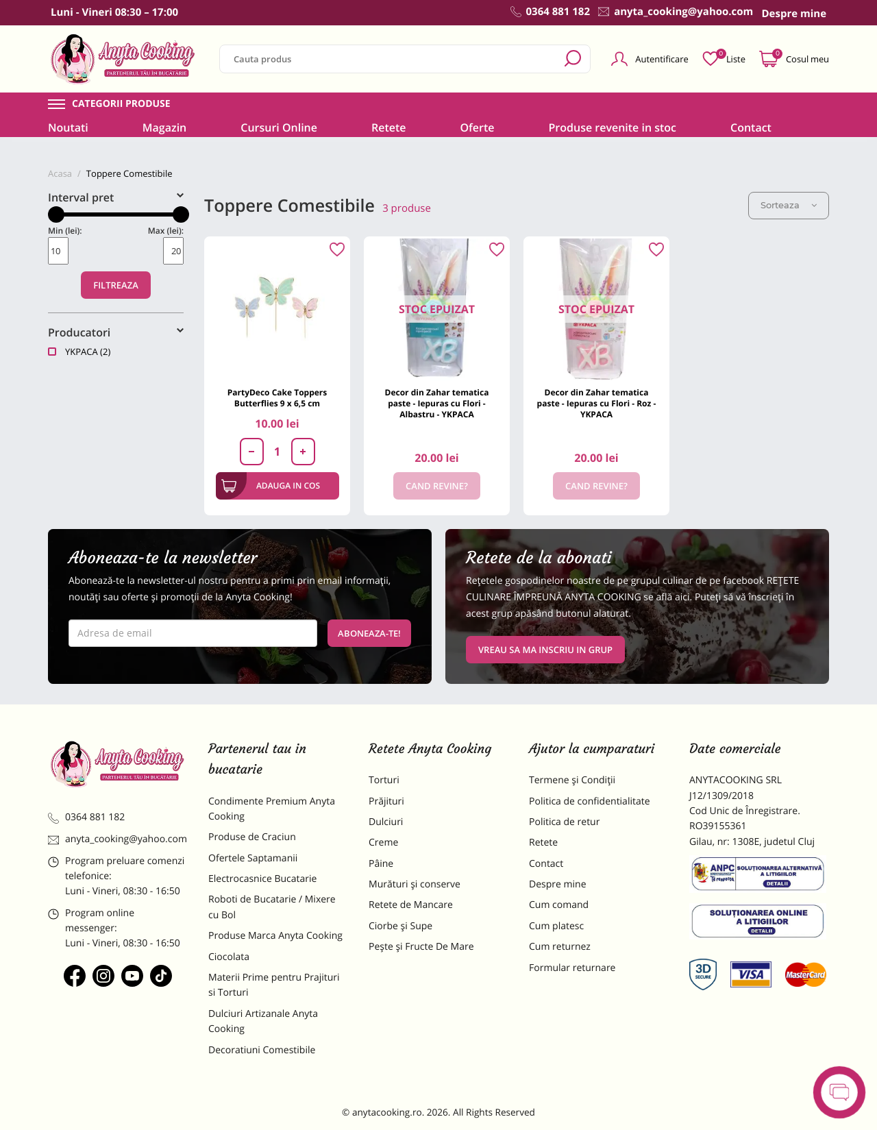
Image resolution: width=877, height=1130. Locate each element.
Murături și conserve (414, 884)
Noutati (68, 127)
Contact (750, 127)
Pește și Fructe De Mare (421, 946)
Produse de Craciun (252, 837)
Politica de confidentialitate (589, 801)
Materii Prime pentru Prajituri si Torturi (274, 985)
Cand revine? (437, 486)
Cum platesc (556, 926)
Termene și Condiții (572, 780)
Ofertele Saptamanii (252, 858)
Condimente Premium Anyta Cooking (271, 809)
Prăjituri (386, 801)
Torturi (384, 780)
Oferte (477, 127)
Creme (383, 842)
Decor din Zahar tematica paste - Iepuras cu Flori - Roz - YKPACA (596, 403)
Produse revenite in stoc (612, 127)
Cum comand (559, 904)
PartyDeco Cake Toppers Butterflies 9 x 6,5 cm (277, 397)
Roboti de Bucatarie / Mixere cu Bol (272, 907)
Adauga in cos (271, 485)
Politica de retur (564, 821)
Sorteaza (789, 204)
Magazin (165, 127)
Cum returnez (560, 946)
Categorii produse (121, 104)
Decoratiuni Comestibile (261, 1050)
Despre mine (557, 884)
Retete (388, 127)
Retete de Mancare (411, 904)
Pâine (381, 863)
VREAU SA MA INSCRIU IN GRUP (545, 649)
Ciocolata (228, 956)
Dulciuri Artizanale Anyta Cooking (263, 1021)
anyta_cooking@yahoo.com (117, 839)
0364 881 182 (86, 817)
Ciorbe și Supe (400, 926)
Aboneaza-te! (369, 633)
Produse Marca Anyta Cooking (275, 935)
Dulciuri (386, 821)
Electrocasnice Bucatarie (262, 878)
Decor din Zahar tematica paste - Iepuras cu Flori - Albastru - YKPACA (437, 403)
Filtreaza (115, 285)
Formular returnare (572, 967)
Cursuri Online (278, 127)
